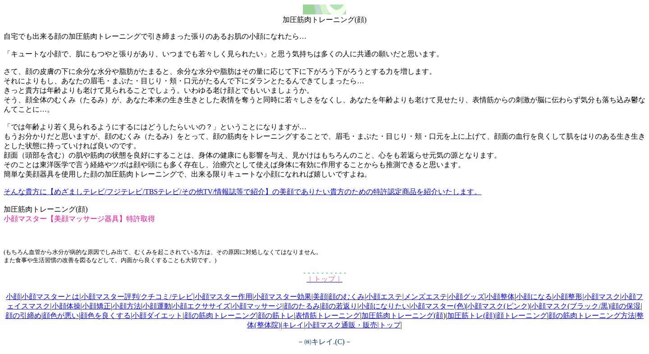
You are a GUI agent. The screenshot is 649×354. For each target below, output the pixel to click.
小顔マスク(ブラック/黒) (570, 306)
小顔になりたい (384, 306)
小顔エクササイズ (201, 306)
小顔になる (534, 296)
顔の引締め (23, 315)
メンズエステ (425, 296)
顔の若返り (339, 306)
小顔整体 (500, 296)
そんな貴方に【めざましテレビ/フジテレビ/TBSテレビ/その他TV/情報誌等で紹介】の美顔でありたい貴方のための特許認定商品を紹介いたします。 (242, 191)
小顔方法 (126, 306)
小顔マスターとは (50, 296)
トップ (390, 325)
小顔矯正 (96, 306)
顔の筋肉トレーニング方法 (591, 315)
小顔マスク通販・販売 (341, 325)
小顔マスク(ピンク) (498, 306)
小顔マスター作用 (223, 296)
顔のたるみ (302, 306)
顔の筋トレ (276, 315)
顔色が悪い (61, 315)
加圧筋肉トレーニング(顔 (402, 315)
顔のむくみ (347, 296)
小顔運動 (156, 306)
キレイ (293, 325)
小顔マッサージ (257, 306)
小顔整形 (567, 296)
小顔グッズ (466, 296)
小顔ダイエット (157, 315)
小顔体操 (66, 306)
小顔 (13, 296)
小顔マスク (602, 296)
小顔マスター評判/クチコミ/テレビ (137, 296)
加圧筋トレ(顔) (471, 315)
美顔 (320, 296)
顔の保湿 (626, 306)
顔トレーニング (522, 315)
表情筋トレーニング (327, 315)
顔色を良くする (105, 315)
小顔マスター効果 (282, 296)
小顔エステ (384, 296)
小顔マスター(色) (438, 306)
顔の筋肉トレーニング (220, 315)
